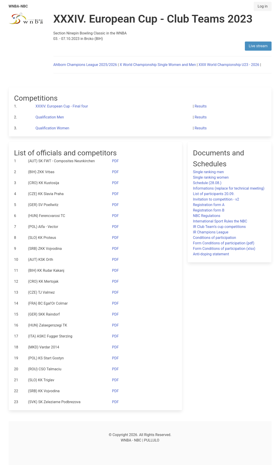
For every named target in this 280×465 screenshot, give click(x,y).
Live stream (258, 46)
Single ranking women (211, 177)
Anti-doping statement (211, 254)
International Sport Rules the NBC (220, 221)
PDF (115, 161)
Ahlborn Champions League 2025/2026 (85, 65)
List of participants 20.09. (214, 194)
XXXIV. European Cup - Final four (62, 106)
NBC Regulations (206, 216)
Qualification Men (50, 117)
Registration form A (209, 205)
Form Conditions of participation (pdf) (223, 243)
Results (201, 106)
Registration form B (209, 210)
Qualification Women (52, 128)
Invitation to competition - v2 (216, 199)
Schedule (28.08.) (207, 183)
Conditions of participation (214, 237)
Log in (262, 6)
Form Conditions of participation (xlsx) (224, 248)
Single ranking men (208, 172)
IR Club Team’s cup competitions (219, 227)
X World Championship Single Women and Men (158, 65)
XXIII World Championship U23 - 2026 (229, 65)
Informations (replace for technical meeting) (228, 188)
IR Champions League (210, 232)
